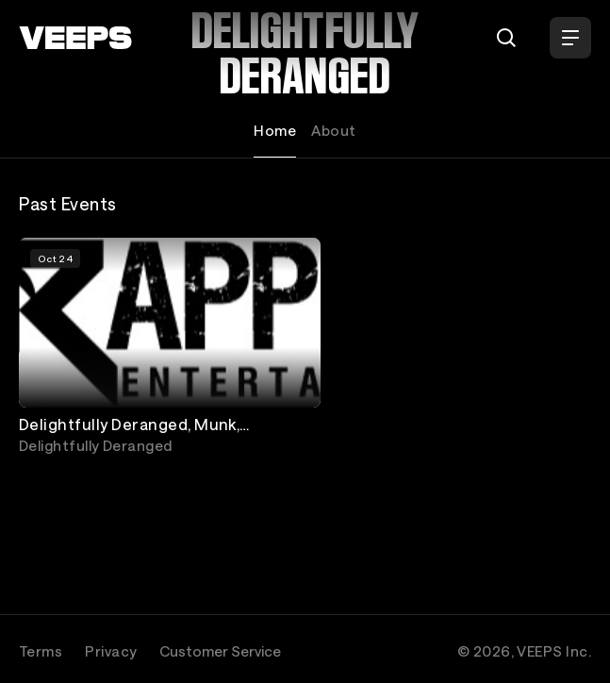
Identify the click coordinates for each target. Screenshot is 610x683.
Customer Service (220, 650)
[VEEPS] (75, 37)
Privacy (111, 650)
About (333, 130)
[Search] (506, 37)
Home (275, 130)
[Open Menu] (570, 37)
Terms (40, 650)
